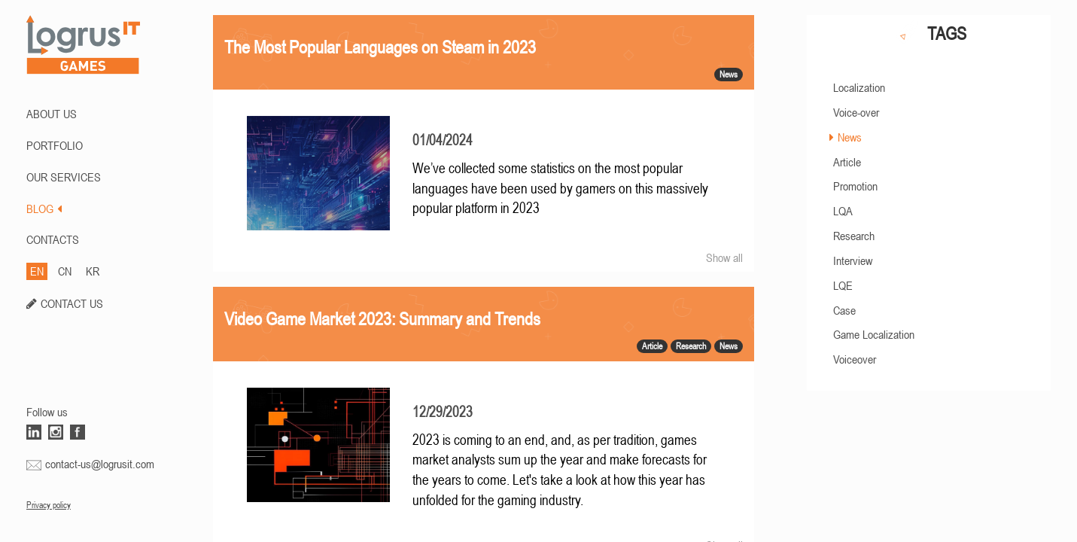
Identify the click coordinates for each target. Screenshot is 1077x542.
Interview (852, 260)
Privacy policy (48, 505)
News (850, 137)
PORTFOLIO (54, 145)
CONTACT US (72, 303)
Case (844, 310)
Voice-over (856, 112)
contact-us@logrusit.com (99, 463)
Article (847, 162)
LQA (843, 211)
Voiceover (854, 359)
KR (92, 271)
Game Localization (873, 334)
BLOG (44, 208)
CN (64, 271)
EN (37, 271)
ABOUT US (51, 113)
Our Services (63, 177)
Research (854, 235)
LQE (843, 285)
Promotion (855, 186)
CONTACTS (52, 239)
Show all (724, 257)
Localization (859, 87)
